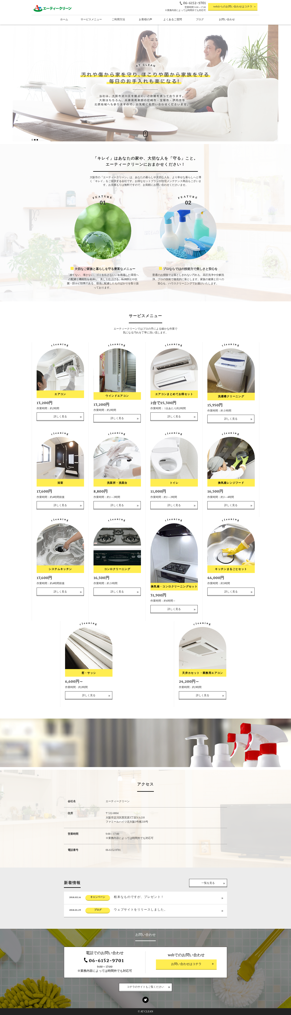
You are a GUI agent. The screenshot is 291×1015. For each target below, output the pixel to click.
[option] (145, 83)
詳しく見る (60, 432)
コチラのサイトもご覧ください (145, 987)
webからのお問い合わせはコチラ (232, 6)
